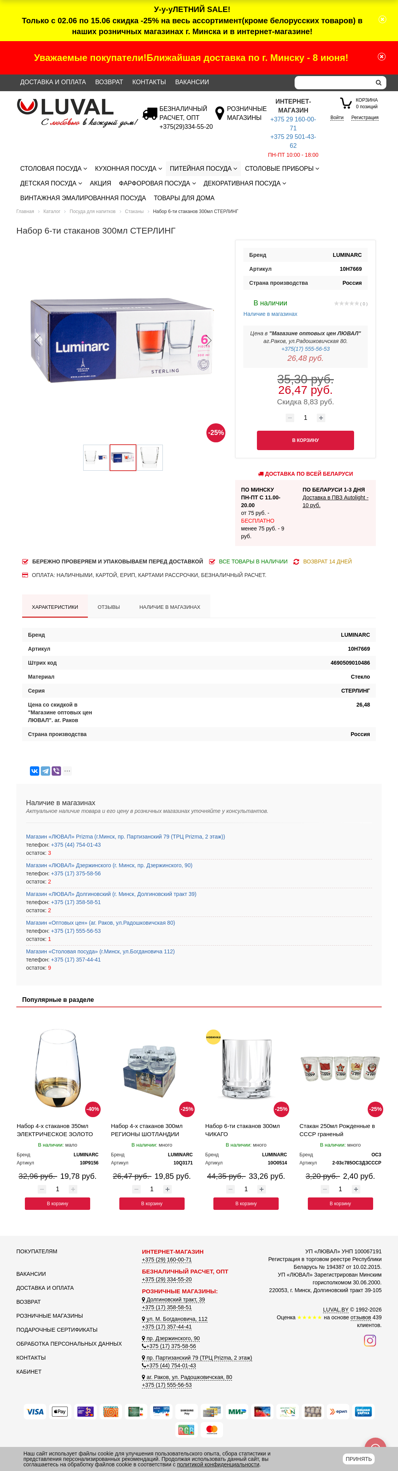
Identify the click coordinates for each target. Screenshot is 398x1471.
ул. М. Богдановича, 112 (174, 1319)
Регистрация (365, 117)
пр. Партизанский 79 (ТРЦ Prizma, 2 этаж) (197, 1358)
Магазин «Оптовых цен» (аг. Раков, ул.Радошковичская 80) (100, 923)
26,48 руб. (306, 358)
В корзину (57, 1203)
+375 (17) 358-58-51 (75, 902)
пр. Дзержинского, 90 (171, 1338)
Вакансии (192, 82)
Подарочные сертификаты (57, 1330)
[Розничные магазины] (246, 117)
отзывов (361, 1317)
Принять (359, 1459)
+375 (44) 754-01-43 (75, 845)
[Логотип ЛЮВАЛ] (73, 102)
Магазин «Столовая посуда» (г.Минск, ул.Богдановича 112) (100, 951)
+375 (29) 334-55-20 (167, 1279)
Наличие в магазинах (270, 307)
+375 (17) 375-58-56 (75, 873)
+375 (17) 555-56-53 (75, 931)
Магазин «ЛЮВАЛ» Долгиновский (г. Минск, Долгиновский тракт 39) (111, 894)
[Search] (333, 82)
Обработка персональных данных (69, 1344)
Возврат (109, 82)
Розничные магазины (49, 1316)
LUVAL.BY (336, 1309)
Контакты (149, 82)
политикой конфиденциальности (218, 1464)
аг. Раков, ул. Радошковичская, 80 (187, 1377)
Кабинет (29, 1372)
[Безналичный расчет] (186, 126)
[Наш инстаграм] (370, 1340)
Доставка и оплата (53, 82)
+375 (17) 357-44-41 (75, 959)
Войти (337, 117)
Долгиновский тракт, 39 (173, 1299)
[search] (378, 82)
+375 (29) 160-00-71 (167, 1259)
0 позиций (366, 103)
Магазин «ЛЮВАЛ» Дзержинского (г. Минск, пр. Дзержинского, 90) (109, 865)
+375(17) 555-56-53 (305, 349)
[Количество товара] (305, 418)
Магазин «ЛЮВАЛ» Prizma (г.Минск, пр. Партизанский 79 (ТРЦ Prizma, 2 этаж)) (125, 836)
